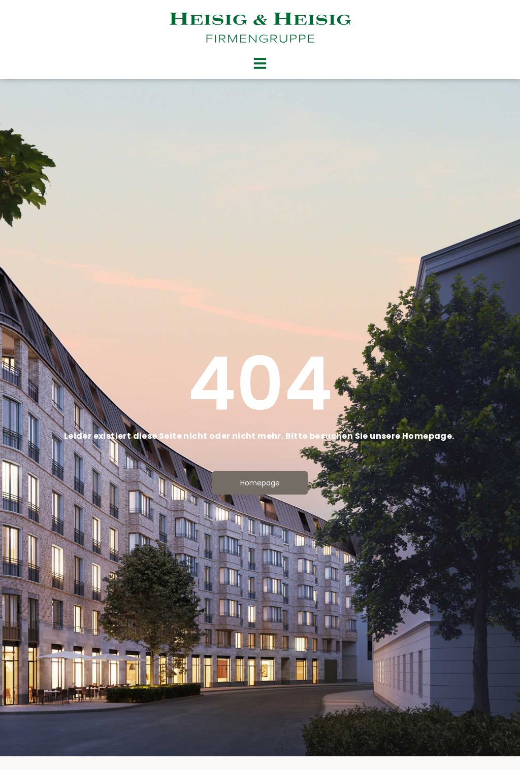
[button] (260, 63)
